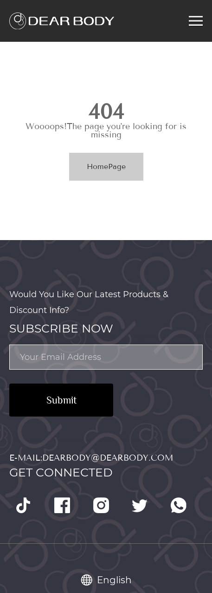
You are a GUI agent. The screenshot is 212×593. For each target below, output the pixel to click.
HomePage (106, 166)
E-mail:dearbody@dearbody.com (91, 458)
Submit (61, 400)
